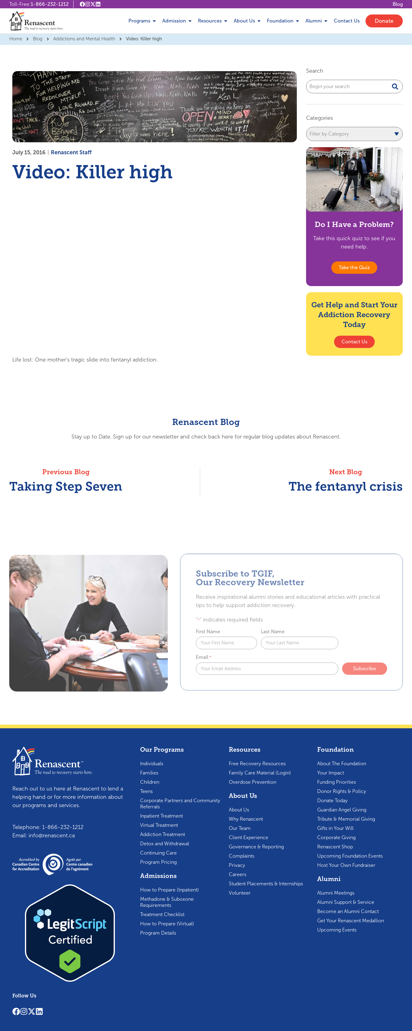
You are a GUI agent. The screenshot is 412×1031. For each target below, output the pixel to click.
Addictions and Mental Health (84, 38)
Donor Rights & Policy (341, 791)
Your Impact (330, 772)
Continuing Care (158, 852)
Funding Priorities (336, 782)
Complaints (241, 856)
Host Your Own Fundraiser (346, 865)
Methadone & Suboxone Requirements (167, 902)
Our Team (240, 828)
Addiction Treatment (162, 834)
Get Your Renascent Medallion (350, 920)
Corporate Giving (336, 837)
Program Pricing (158, 862)
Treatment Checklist (162, 914)
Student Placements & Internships (266, 883)
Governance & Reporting (256, 846)
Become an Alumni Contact (348, 911)
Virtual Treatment (159, 825)
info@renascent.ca (52, 835)
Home (15, 38)
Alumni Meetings (335, 893)
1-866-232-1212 (50, 4)
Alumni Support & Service (345, 902)
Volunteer (240, 893)
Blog (37, 38)
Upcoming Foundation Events (350, 856)
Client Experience (248, 837)
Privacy (237, 865)
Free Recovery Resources (257, 763)
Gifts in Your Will (335, 828)
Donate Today (332, 800)
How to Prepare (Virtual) (167, 923)
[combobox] (354, 86)
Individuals (151, 763)
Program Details (158, 933)
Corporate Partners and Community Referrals (180, 803)
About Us (239, 809)
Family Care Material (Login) (260, 772)
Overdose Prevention (252, 782)
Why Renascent (246, 819)
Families (149, 772)
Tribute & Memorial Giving (346, 819)
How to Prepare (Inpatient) (169, 889)
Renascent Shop (335, 846)
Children (149, 782)
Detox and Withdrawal (164, 843)
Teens (146, 791)
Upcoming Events (337, 929)
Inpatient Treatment (161, 816)
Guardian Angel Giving (341, 809)
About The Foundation (341, 763)
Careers (237, 874)
